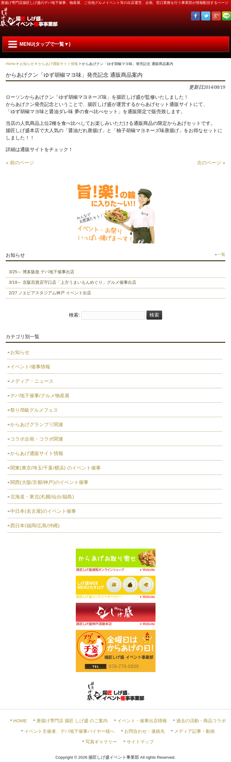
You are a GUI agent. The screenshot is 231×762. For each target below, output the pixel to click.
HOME (20, 720)
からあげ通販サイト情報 (58, 64)
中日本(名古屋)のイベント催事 (43, 511)
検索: (74, 315)
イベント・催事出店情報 (142, 720)
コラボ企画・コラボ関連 (36, 438)
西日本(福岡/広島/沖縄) (35, 525)
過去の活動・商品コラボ (201, 720)
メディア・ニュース (32, 381)
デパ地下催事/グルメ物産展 (39, 395)
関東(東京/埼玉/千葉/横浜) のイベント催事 (55, 467)
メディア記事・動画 (194, 731)
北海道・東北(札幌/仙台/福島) (42, 496)
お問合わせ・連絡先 (144, 731)
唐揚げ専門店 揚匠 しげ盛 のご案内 (72, 720)
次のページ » (211, 162)
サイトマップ (140, 741)
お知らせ (27, 64)
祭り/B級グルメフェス (34, 410)
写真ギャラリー (101, 741)
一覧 (221, 254)
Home (10, 64)
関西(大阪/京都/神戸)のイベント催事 (49, 482)
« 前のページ (20, 162)
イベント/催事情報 (30, 366)
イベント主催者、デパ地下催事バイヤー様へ (69, 731)
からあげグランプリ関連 (36, 424)
